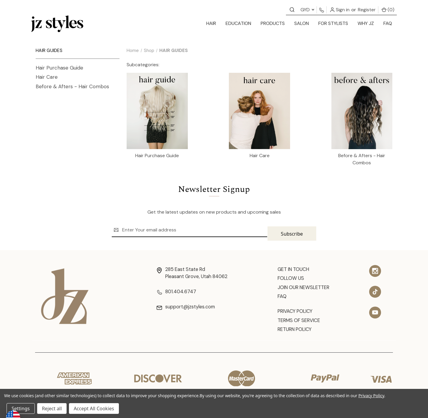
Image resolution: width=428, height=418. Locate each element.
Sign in (340, 10)
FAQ (387, 23)
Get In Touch (296, 266)
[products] (272, 23)
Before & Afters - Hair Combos (72, 86)
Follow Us (292, 276)
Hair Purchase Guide (59, 67)
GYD (307, 10)
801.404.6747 (177, 290)
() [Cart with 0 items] (388, 10)
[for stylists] (333, 23)
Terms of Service (301, 321)
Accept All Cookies (94, 408)
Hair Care (47, 77)
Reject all (52, 408)
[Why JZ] (366, 23)
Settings (21, 408)
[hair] (211, 23)
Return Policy (297, 331)
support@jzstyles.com (188, 305)
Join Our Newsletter (307, 285)
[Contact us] (292, 9)
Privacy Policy (297, 311)
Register (367, 10)
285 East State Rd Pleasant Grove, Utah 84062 (195, 270)
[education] (238, 23)
